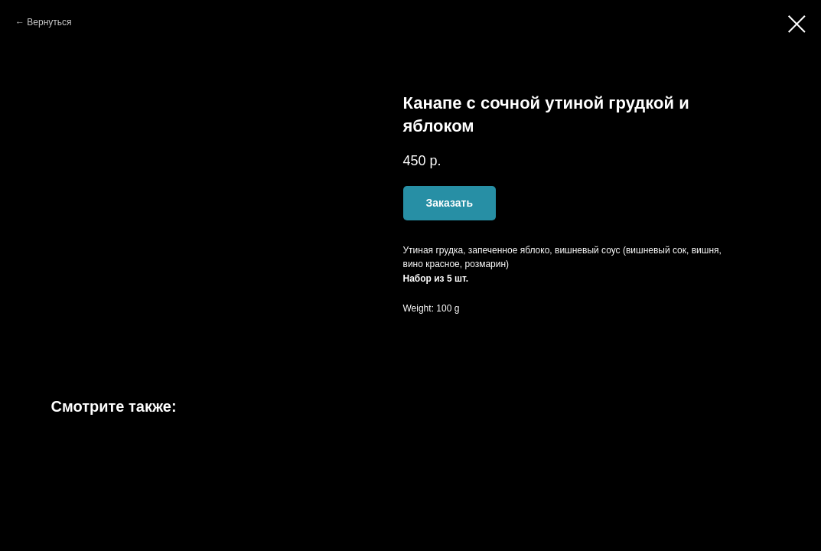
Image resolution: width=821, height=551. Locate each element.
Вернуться (49, 22)
